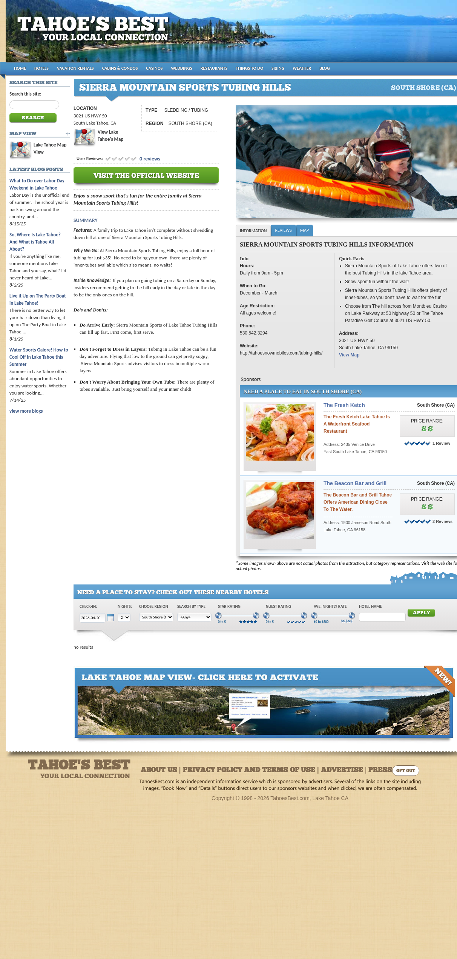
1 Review (441, 443)
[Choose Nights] (124, 617)
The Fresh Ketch (344, 405)
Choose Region (153, 606)
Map (304, 230)
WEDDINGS (181, 68)
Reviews (283, 230)
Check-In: (88, 606)
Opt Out (405, 771)
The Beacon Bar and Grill (355, 483)
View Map (349, 355)
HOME (20, 68)
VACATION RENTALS (75, 68)
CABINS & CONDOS (120, 68)
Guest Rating (278, 606)
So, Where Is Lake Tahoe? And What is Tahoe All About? (35, 242)
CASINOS (154, 68)
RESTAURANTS (214, 68)
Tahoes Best (95, 34)
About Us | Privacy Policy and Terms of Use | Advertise (252, 770)
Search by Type (191, 606)
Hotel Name (370, 606)
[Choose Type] (194, 617)
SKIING (277, 68)
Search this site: (25, 94)
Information (253, 230)
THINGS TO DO (249, 68)
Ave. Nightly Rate (330, 606)
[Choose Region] (156, 617)
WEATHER (302, 68)
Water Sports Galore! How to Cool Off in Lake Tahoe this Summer (38, 357)
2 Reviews (442, 521)
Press (380, 770)
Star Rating (229, 606)
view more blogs (26, 411)
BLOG (324, 68)
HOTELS (41, 68)
